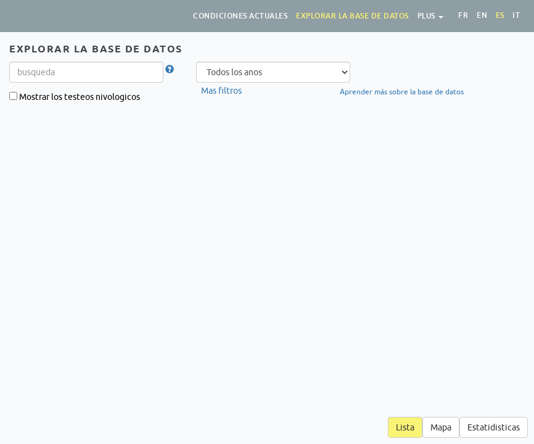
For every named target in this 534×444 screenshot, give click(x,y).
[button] (169, 70)
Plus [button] (430, 16)
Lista (405, 427)
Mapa (440, 427)
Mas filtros (221, 91)
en (482, 15)
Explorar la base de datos (352, 16)
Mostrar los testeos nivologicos (75, 97)
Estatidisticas (493, 427)
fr (463, 15)
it (516, 15)
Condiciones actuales (240, 16)
